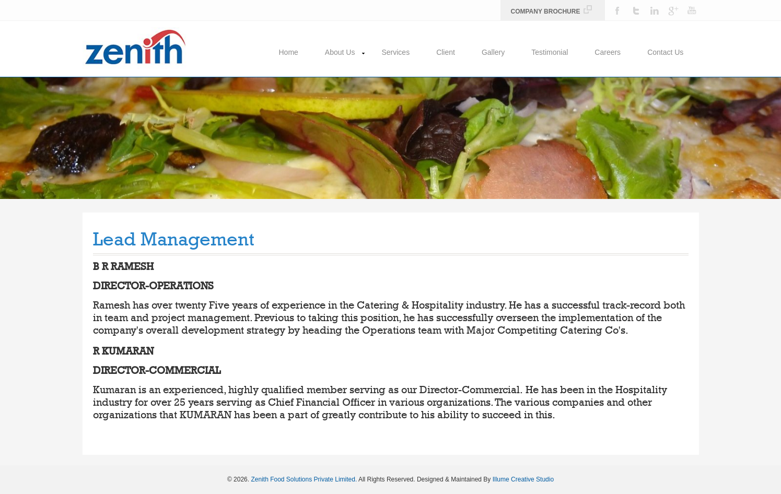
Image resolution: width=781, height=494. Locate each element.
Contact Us (665, 52)
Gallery (493, 52)
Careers (608, 52)
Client (445, 52)
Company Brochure (551, 11)
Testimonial (549, 52)
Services (395, 52)
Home (288, 52)
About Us (340, 52)
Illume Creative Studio (523, 479)
